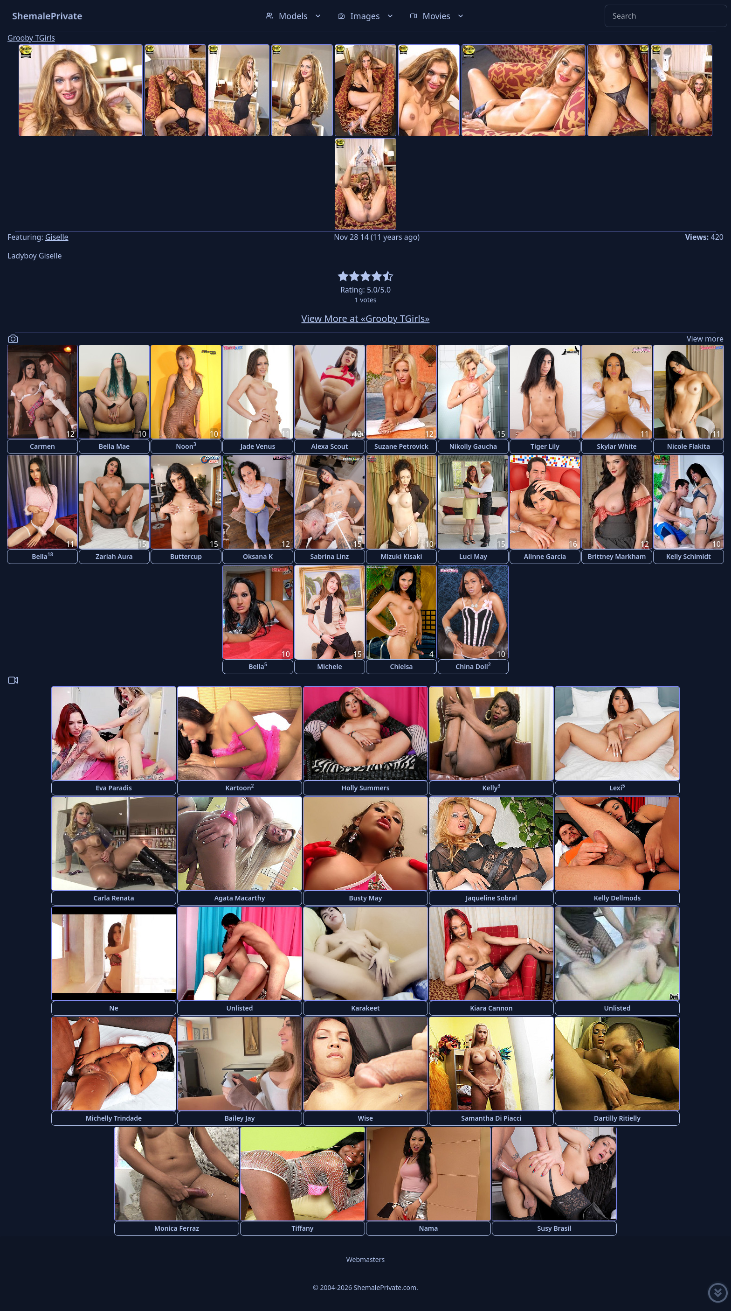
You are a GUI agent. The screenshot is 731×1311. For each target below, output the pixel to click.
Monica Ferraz (176, 1228)
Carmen (42, 446)
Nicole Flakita (688, 446)
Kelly (492, 787)
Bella (42, 556)
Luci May (473, 556)
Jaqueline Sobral (491, 897)
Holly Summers (365, 787)
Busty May (365, 897)
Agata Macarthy (239, 897)
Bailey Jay (240, 1118)
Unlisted (240, 1008)
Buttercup (186, 556)
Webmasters (365, 1259)
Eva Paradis (114, 787)
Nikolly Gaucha (473, 446)
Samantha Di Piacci (491, 1118)
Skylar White (617, 446)
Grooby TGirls (31, 38)
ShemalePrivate (47, 15)
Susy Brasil (555, 1228)
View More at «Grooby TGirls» (366, 318)
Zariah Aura (114, 556)
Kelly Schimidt (688, 556)
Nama (428, 1228)
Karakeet (365, 1008)
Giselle (57, 237)
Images (366, 15)
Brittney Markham (617, 556)
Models (294, 15)
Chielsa (401, 666)
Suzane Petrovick (401, 446)
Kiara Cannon (491, 1008)
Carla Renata (113, 897)
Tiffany (302, 1228)
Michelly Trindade (114, 1118)
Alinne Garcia (545, 556)
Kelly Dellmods (617, 897)
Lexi (617, 787)
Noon (186, 446)
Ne (113, 1008)
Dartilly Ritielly (617, 1118)
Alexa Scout (329, 446)
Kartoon (239, 787)
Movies (437, 15)
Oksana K (258, 556)
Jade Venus (258, 446)
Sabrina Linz (329, 556)
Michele (329, 666)
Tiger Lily (545, 446)
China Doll (472, 666)
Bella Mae (114, 446)
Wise (365, 1118)
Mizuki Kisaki (401, 556)
